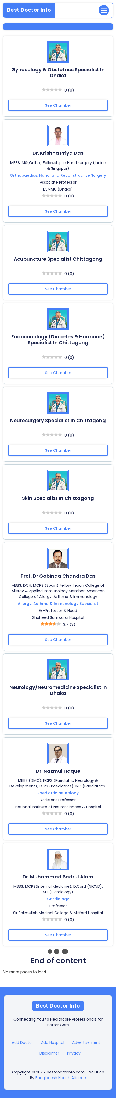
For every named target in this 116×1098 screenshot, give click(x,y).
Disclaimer (49, 1053)
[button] (104, 10)
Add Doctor (22, 1042)
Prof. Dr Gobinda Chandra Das (58, 576)
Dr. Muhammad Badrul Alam (58, 876)
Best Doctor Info (29, 10)
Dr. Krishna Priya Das (58, 153)
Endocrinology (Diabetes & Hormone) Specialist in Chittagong (58, 339)
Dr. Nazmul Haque (58, 771)
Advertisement (86, 1042)
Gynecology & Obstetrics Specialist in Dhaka (58, 72)
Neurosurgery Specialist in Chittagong (58, 420)
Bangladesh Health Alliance (60, 1077)
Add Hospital (52, 1042)
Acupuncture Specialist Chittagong (58, 259)
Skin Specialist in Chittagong (58, 498)
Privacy (74, 1053)
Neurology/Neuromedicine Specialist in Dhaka (58, 690)
